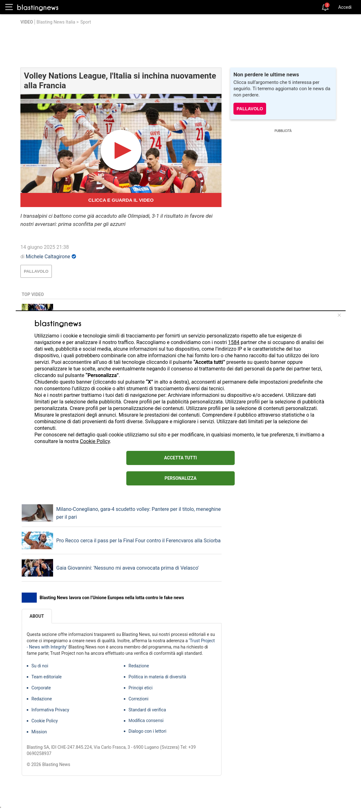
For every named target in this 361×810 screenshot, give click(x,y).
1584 (233, 342)
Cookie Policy (95, 441)
